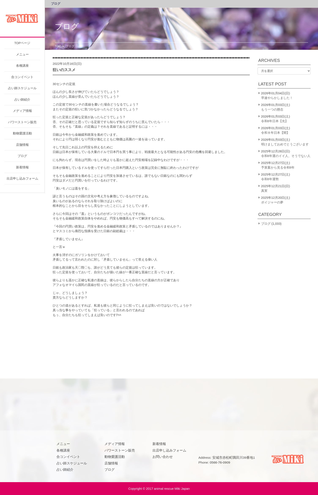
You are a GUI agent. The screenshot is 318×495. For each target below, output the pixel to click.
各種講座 (22, 65)
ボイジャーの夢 (272, 202)
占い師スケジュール (22, 88)
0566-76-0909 (220, 462)
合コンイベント (22, 77)
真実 (264, 190)
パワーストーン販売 (22, 122)
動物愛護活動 (22, 133)
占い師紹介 (22, 99)
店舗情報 (22, 144)
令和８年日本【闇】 (275, 132)
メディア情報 (22, 110)
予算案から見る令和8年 (278, 167)
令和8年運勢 (270, 179)
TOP (58, 46)
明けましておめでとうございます (285, 144)
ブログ (22, 156)
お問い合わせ (162, 456)
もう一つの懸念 (272, 109)
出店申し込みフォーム (22, 178)
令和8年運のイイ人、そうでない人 (285, 156)
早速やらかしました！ (277, 98)
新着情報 (22, 167)
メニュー (22, 54)
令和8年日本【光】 (274, 121)
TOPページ (22, 43)
